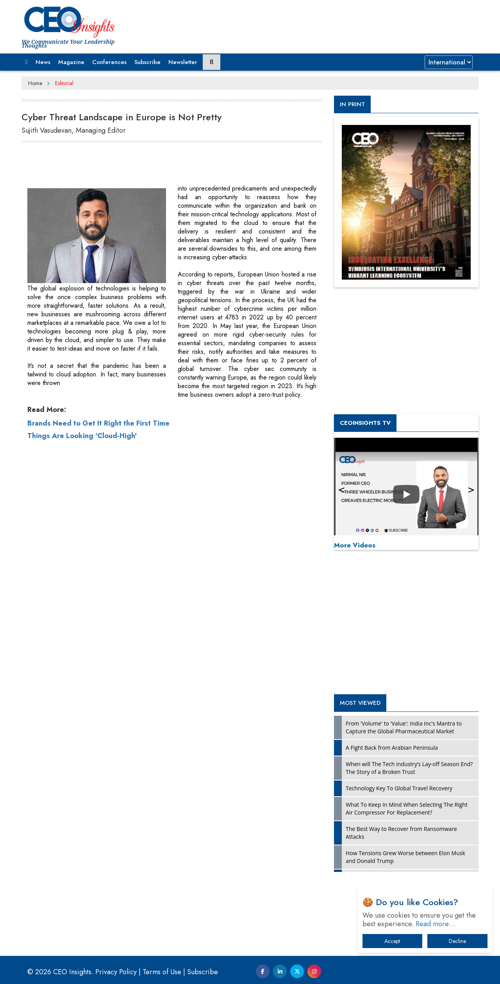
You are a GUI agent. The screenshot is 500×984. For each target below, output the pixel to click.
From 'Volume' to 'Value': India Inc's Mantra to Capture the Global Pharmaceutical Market (404, 727)
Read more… (435, 924)
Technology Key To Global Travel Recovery (399, 788)
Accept (392, 941)
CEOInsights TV (365, 423)
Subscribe (147, 62)
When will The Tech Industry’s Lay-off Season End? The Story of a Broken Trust (409, 767)
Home (35, 83)
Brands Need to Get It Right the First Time (98, 671)
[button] (26, 62)
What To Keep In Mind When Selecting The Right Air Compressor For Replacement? (407, 808)
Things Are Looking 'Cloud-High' (82, 683)
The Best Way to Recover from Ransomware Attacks (401, 832)
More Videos (354, 545)
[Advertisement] (163, 164)
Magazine (71, 62)
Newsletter (182, 62)
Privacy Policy (116, 972)
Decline (457, 941)
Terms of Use (162, 972)
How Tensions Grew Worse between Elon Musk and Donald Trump (405, 857)
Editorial (64, 83)
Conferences (109, 62)
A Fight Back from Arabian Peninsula (392, 747)
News (43, 62)
